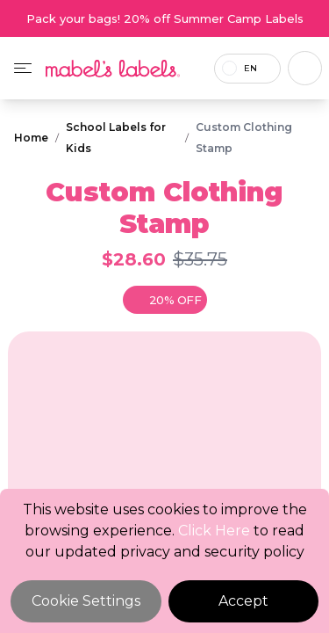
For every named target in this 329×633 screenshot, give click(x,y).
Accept (243, 601)
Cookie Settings (86, 601)
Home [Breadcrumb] (31, 137)
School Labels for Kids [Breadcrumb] (116, 137)
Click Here (214, 530)
